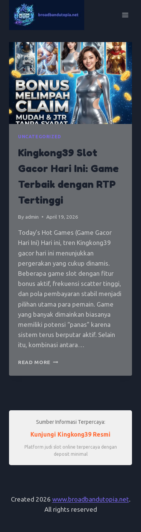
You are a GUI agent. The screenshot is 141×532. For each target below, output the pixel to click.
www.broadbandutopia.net (90, 499)
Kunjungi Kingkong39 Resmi (70, 434)
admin (32, 217)
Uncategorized (39, 136)
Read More (38, 362)
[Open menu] (125, 15)
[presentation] (70, 83)
